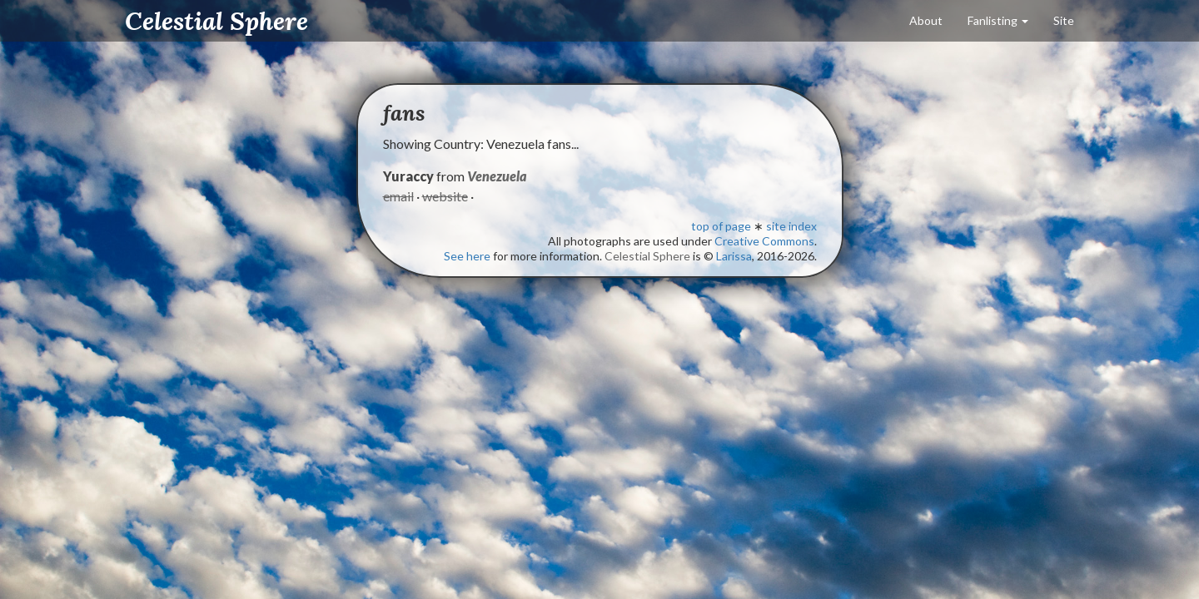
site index (791, 226)
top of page (721, 226)
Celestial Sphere (216, 21)
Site (1063, 20)
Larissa (734, 256)
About (926, 20)
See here (467, 256)
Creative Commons (764, 241)
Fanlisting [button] (998, 20)
